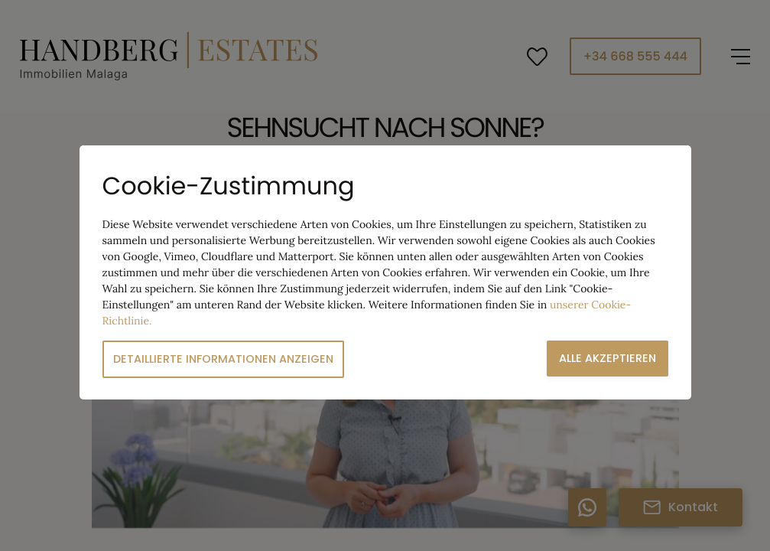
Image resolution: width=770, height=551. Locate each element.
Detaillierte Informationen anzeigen (223, 359)
